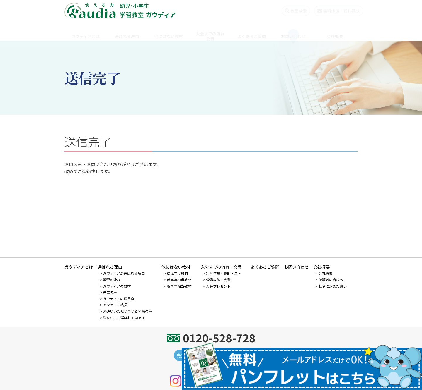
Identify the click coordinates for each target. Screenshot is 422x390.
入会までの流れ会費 (210, 30)
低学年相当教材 (179, 279)
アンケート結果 (115, 304)
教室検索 (290, 11)
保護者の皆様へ (331, 279)
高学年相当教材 (179, 286)
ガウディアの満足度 (118, 298)
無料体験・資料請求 (333, 11)
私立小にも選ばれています (124, 317)
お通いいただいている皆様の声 (127, 311)
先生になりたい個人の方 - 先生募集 (211, 355)
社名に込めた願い (333, 286)
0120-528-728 (219, 338)
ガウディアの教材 (117, 286)
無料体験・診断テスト (223, 273)
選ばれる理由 (127, 31)
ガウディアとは (85, 31)
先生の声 (110, 292)
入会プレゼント (218, 286)
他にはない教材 (168, 31)
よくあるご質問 (251, 31)
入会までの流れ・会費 (221, 267)
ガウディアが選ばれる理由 (124, 273)
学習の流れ (111, 279)
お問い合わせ (293, 31)
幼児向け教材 (177, 273)
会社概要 (335, 31)
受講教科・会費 (218, 279)
